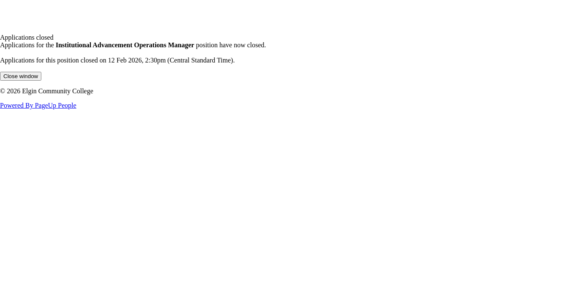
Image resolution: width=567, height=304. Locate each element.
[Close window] (20, 76)
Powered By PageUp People (38, 105)
